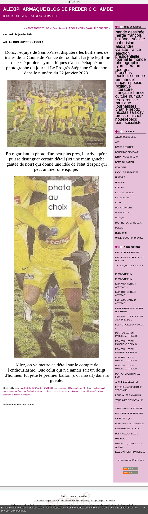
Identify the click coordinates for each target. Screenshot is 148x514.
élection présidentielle (127, 55)
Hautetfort (82, 496)
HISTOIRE (120, 177)
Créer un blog (67, 496)
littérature (133, 65)
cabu (120, 43)
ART (117, 142)
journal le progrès (89, 391)
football (96, 388)
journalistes (126, 106)
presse (122, 115)
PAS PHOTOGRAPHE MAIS (128, 223)
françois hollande (128, 37)
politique (123, 86)
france (135, 49)
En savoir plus (18, 510)
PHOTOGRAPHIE (123, 274)
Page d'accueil (60, 28)
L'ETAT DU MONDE (124, 192)
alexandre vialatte (124, 48)
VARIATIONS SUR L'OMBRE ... (130, 408)
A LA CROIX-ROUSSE (125, 137)
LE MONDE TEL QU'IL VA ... (128, 428)
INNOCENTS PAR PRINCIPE (129, 413)
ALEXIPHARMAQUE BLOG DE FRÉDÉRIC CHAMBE (58, 9)
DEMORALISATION (124, 162)
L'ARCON (119, 187)
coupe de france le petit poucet (66, 391)
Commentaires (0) (77, 388)
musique (123, 103)
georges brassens (123, 71)
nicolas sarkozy (129, 112)
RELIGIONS (121, 233)
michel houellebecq (128, 117)
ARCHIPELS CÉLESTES (127, 382)
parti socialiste (128, 122)
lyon (119, 65)
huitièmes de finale (43, 391)
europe (138, 75)
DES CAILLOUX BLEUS (126, 434)
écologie (123, 75)
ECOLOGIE (120, 167)
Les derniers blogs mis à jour (46, 500)
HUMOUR (120, 182)
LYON (118, 202)
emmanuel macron (125, 81)
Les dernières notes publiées (74, 500)
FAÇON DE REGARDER (126, 172)
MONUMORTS (122, 212)
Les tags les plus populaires (102, 500)
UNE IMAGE (121, 439)
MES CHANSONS (123, 208)
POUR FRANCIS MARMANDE (129, 423)
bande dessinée (130, 32)
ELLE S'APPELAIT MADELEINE (130, 452)
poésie (136, 82)
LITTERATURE (122, 197)
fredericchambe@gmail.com (131, 460)
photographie (127, 62)
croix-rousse (127, 100)
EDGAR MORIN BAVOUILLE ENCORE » (89, 28)
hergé (121, 35)
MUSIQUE (120, 217)
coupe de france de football (21, 391)
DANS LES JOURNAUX (126, 157)
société (138, 39)
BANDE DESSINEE (124, 147)
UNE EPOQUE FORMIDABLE (129, 238)
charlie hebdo (128, 109)
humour (136, 96)
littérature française (124, 91)
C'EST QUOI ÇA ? (123, 418)
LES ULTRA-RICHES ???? (127, 252)
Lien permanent (60, 388)
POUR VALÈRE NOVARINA (128, 395)
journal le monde (131, 59)
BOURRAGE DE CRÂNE (127, 152)
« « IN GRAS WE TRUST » (37, 28)
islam (131, 43)
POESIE (119, 228)
